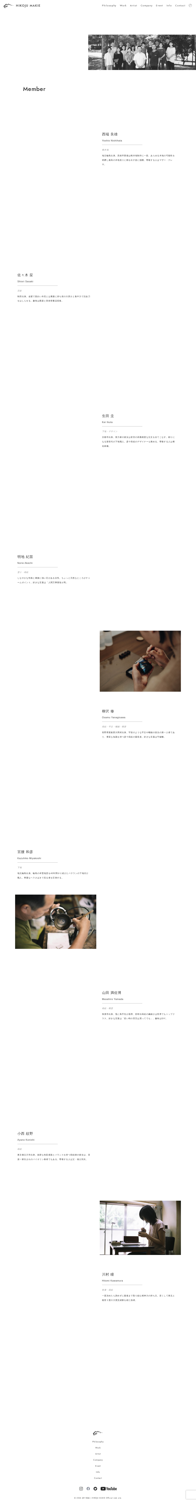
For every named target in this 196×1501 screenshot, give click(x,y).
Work (123, 5)
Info (169, 5)
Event (159, 5)
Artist (133, 5)
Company (147, 5)
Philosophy (109, 5)
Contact (180, 5)
